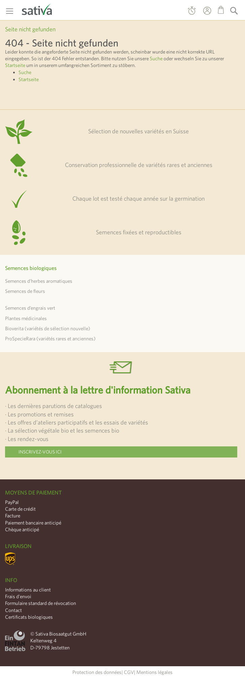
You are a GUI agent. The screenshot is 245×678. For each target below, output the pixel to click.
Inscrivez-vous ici (40, 451)
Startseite (15, 65)
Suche (156, 58)
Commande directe (191, 12)
